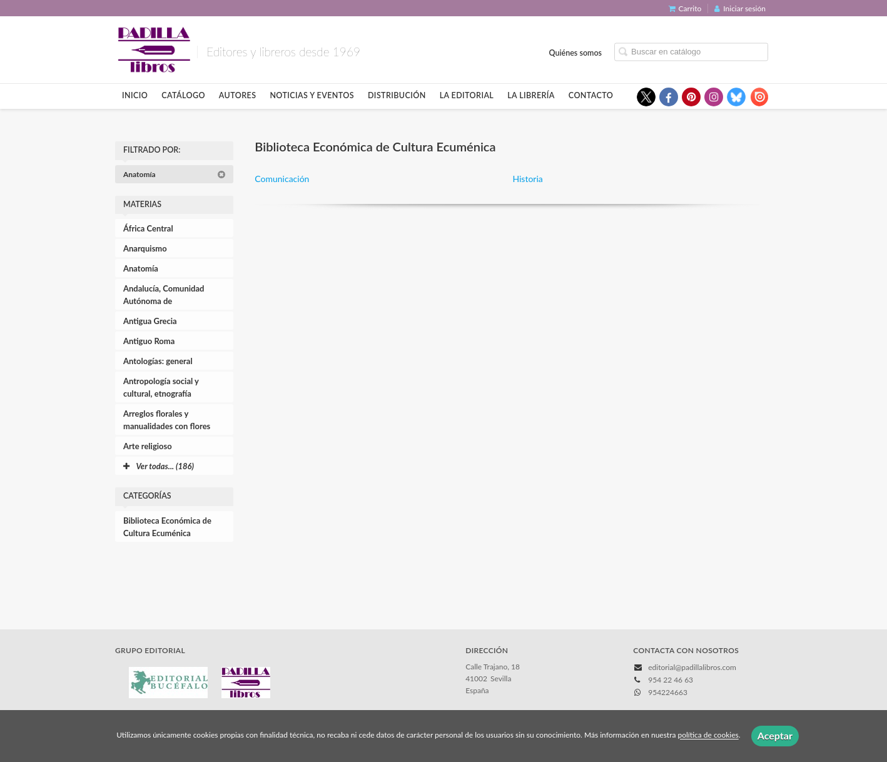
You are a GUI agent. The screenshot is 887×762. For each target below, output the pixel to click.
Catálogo (183, 95)
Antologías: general (158, 361)
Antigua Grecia (150, 321)
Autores (237, 95)
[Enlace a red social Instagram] (713, 97)
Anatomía (174, 174)
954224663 (667, 692)
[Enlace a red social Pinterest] (691, 97)
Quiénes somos (575, 52)
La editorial (467, 95)
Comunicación (282, 178)
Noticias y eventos (312, 95)
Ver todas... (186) (158, 466)
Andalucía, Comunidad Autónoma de (163, 294)
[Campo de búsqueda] (691, 52)
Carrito (685, 8)
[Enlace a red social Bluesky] (736, 97)
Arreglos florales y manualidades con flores (166, 420)
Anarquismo (145, 248)
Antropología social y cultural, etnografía (161, 387)
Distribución (397, 95)
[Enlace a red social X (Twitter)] (646, 97)
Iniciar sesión (740, 8)
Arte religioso (147, 446)
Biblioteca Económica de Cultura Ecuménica (167, 527)
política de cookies (707, 735)
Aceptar (775, 735)
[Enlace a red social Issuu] (758, 97)
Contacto (591, 95)
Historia (527, 178)
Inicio (135, 95)
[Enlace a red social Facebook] (668, 97)
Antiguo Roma (149, 341)
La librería (531, 95)
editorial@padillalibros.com (692, 667)
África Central (148, 228)
